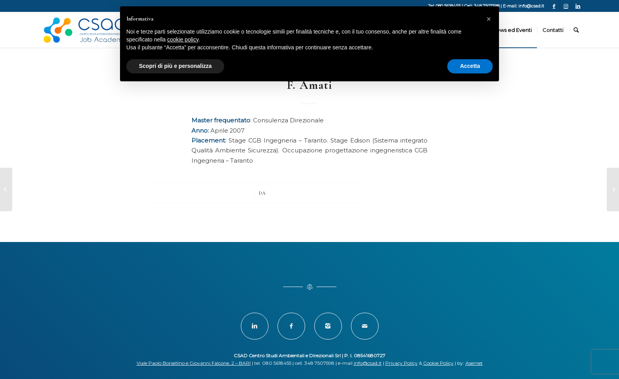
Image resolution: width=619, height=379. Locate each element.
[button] (488, 19)
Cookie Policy (438, 363)
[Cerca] (576, 30)
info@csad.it (368, 363)
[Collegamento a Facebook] (554, 6)
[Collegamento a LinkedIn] (578, 6)
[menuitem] (512, 30)
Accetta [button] (470, 66)
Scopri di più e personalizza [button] (175, 66)
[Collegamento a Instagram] (566, 6)
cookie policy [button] (183, 39)
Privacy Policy (401, 363)
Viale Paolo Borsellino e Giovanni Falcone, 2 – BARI (194, 363)
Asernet (474, 363)
